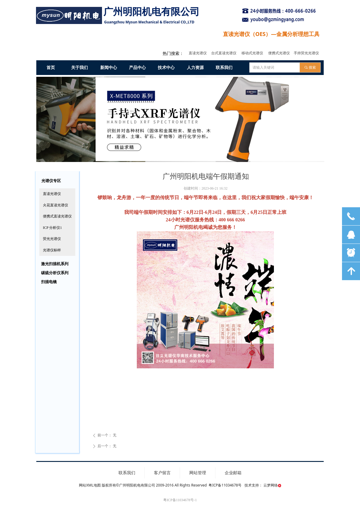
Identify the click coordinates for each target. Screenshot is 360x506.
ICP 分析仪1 (52, 228)
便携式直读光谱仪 (57, 216)
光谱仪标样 (52, 250)
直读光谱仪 (52, 194)
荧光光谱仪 (52, 239)
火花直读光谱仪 (55, 205)
